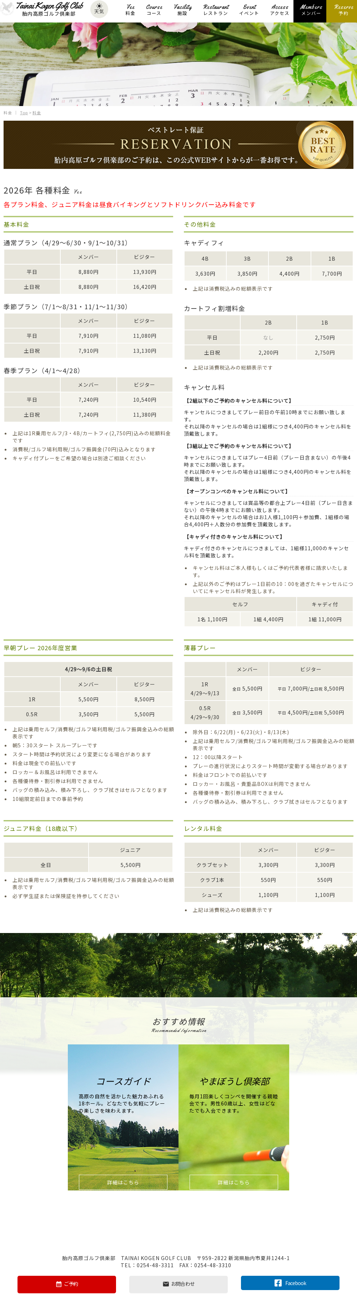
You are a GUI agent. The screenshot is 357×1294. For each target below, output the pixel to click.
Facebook (290, 1282)
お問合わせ (178, 1284)
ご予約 (66, 1284)
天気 (99, 10)
